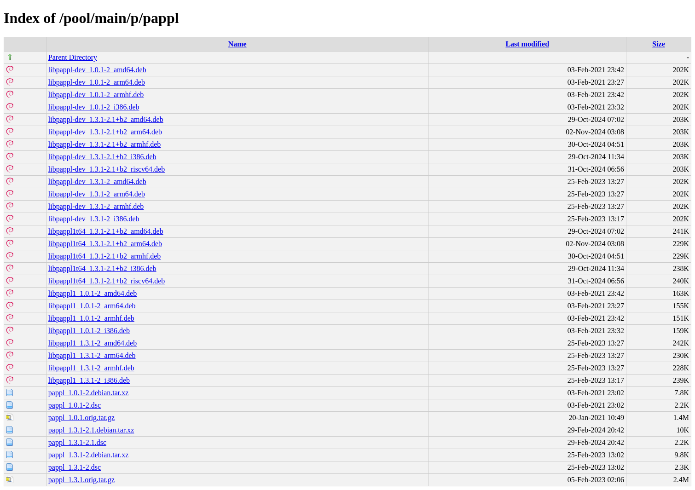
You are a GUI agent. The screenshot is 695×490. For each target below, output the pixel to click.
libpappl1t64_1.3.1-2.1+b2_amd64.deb (105, 231)
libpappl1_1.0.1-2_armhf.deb (91, 318)
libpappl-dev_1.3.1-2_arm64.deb (96, 194)
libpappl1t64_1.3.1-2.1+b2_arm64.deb (105, 244)
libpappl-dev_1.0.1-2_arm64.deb (96, 82)
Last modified (527, 44)
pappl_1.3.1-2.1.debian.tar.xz (91, 430)
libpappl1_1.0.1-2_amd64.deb (92, 293)
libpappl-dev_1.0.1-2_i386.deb (93, 107)
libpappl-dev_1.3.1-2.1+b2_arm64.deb (105, 132)
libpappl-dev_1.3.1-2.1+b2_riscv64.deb (106, 169)
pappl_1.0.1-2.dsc (74, 405)
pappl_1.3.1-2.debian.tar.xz (88, 455)
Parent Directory (72, 57)
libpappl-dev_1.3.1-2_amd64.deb (97, 181)
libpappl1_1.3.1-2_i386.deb (89, 380)
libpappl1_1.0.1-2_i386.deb (89, 330)
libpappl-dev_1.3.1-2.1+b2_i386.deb (102, 157)
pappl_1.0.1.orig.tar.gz (81, 417)
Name (237, 44)
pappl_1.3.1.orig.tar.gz (81, 480)
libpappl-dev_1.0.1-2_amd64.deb (97, 70)
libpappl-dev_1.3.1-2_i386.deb (93, 219)
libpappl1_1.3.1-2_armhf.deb (91, 368)
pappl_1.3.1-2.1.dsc (77, 442)
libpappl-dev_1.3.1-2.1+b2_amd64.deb (105, 119)
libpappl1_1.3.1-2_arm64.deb (92, 355)
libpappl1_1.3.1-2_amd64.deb (92, 343)
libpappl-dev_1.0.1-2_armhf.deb (96, 94)
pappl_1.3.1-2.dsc (74, 467)
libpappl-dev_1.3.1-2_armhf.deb (96, 206)
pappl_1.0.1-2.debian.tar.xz (88, 393)
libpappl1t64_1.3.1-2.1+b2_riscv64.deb (106, 281)
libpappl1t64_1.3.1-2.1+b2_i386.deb (102, 268)
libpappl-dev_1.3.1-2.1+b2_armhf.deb (104, 144)
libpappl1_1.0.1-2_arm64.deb (92, 306)
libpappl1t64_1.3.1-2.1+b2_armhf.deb (104, 256)
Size (658, 44)
